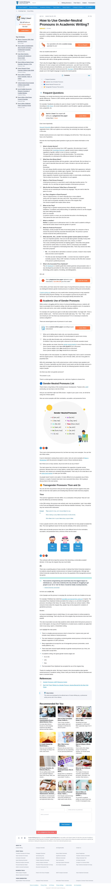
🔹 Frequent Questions (49, 79)
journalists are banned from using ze (72, 599)
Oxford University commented (51, 587)
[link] (66, 75)
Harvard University (45, 127)
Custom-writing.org (45, 292)
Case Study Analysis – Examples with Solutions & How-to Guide (24, 56)
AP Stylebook (49, 266)
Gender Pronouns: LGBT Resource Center (55, 682)
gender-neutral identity (69, 344)
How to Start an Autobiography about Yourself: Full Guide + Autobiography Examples (25, 47)
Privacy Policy (44, 885)
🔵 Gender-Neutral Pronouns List (52, 84)
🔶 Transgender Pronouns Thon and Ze (54, 87)
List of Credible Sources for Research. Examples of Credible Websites (25, 91)
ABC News (50, 106)
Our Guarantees (77, 885)
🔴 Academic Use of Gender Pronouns (53, 82)
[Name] (52, 809)
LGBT (86, 387)
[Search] (45, 2)
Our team (70, 69)
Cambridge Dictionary (59, 150)
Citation (84, 3)
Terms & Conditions (34, 885)
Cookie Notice (69, 885)
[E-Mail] (79, 809)
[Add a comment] (66, 817)
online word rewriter (47, 473)
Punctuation (91, 3)
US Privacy (51, 885)
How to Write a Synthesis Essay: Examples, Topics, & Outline (25, 76)
